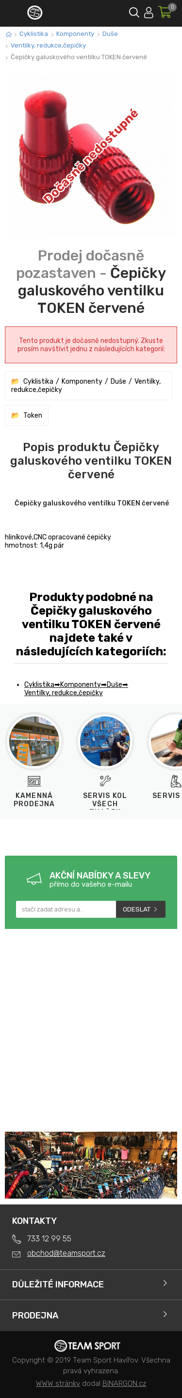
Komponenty (75, 33)
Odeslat (136, 909)
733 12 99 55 (49, 1238)
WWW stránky (58, 1383)
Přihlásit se (148, 11)
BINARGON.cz (124, 1383)
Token (32, 415)
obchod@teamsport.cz (66, 1253)
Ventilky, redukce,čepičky (48, 45)
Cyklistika (33, 33)
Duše (110, 33)
